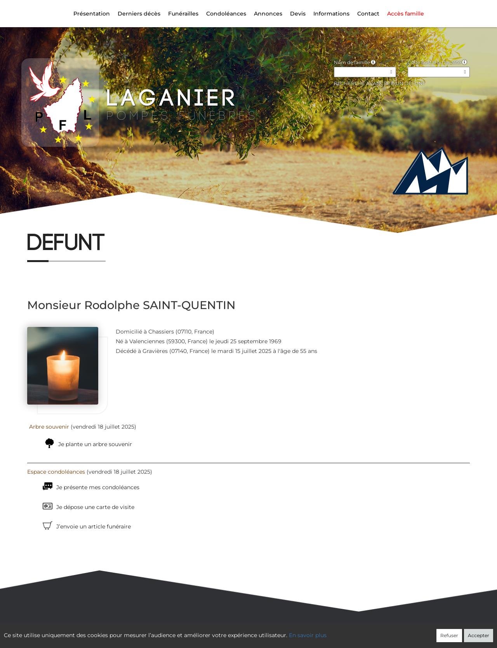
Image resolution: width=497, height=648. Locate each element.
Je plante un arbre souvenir (95, 444)
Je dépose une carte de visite (95, 507)
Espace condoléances (56, 471)
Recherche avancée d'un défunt (379, 83)
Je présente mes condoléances (97, 487)
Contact (368, 13)
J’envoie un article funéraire (93, 526)
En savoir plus (308, 635)
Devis (298, 13)
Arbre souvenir (49, 426)
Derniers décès (139, 13)
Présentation (91, 13)
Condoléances (226, 13)
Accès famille (405, 13)
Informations (331, 13)
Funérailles (183, 13)
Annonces (268, 13)
